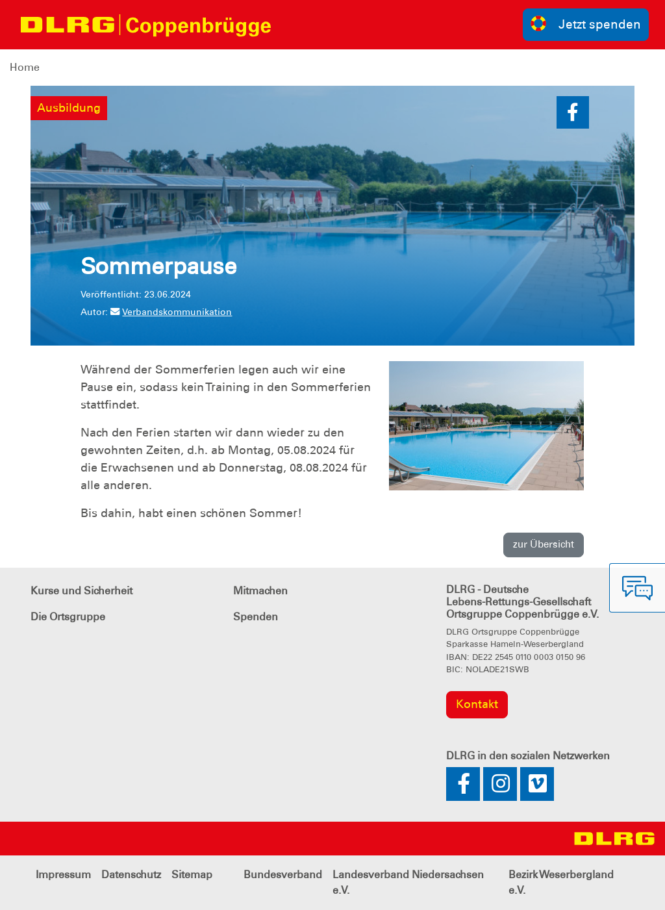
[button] (573, 112)
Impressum (63, 874)
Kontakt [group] (477, 704)
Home (25, 67)
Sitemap (191, 874)
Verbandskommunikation (171, 312)
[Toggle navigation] (292, 24)
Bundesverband (283, 874)
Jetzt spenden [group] (586, 24)
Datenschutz (131, 874)
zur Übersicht (543, 544)
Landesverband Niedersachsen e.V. (408, 882)
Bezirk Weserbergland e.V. (561, 882)
